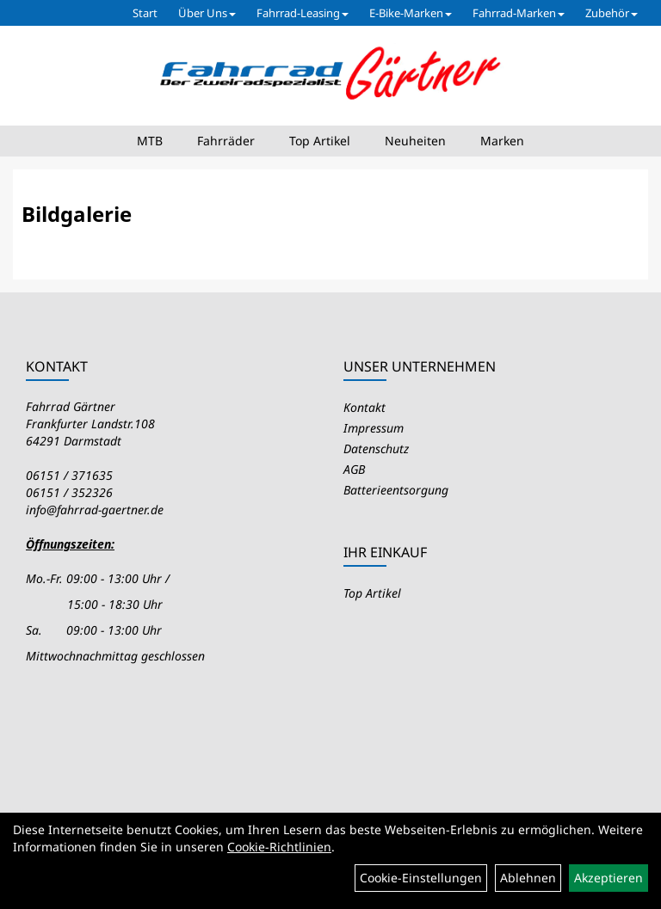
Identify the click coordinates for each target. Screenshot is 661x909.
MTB (150, 140)
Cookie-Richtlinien (279, 846)
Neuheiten (415, 140)
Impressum (373, 428)
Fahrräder (226, 140)
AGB (354, 469)
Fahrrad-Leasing (302, 13)
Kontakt (364, 407)
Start (145, 13)
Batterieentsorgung (395, 490)
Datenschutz (376, 448)
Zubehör (611, 13)
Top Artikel (319, 140)
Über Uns (207, 13)
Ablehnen (528, 877)
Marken (502, 140)
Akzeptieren (608, 877)
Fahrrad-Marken (519, 13)
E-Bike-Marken (410, 13)
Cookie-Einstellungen (421, 877)
